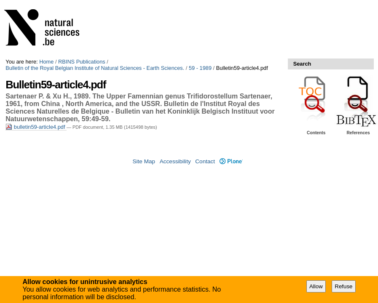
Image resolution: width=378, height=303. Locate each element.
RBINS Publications (81, 61)
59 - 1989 (200, 68)
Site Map (143, 161)
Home (46, 61)
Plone (231, 161)
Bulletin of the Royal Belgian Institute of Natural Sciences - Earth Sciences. (94, 68)
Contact (205, 161)
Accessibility (175, 161)
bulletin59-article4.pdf (36, 127)
